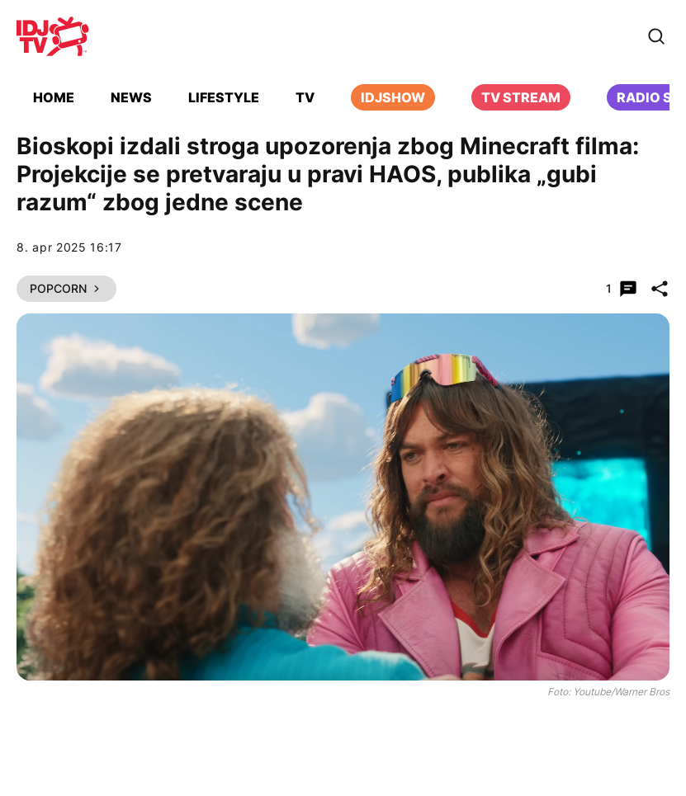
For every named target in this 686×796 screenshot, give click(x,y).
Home (53, 97)
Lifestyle (223, 97)
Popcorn (66, 288)
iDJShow (393, 97)
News (131, 97)
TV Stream (521, 97)
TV (305, 97)
